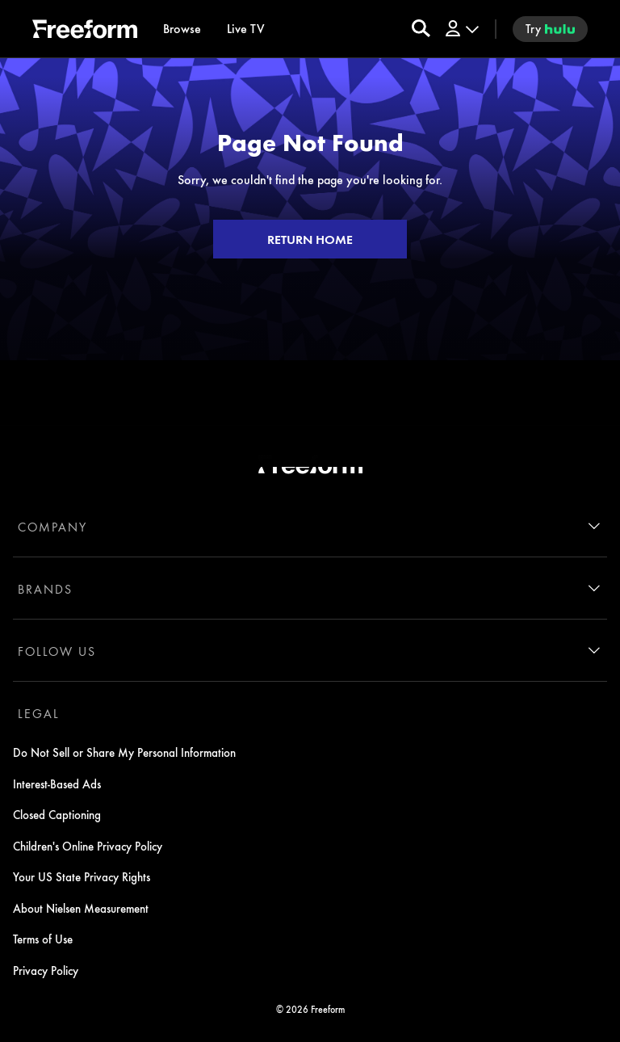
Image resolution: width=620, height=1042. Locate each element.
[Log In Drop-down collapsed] (461, 28)
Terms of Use (43, 939)
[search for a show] (421, 28)
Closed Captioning (57, 814)
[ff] (84, 31)
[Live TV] (246, 29)
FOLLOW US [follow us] (57, 651)
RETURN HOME (310, 239)
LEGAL (39, 713)
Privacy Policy (45, 970)
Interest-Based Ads (57, 783)
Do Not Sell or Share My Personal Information (124, 752)
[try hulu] (550, 29)
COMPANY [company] (52, 526)
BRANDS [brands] (45, 589)
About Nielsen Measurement (81, 908)
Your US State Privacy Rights (81, 876)
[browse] (182, 29)
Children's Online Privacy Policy (87, 846)
